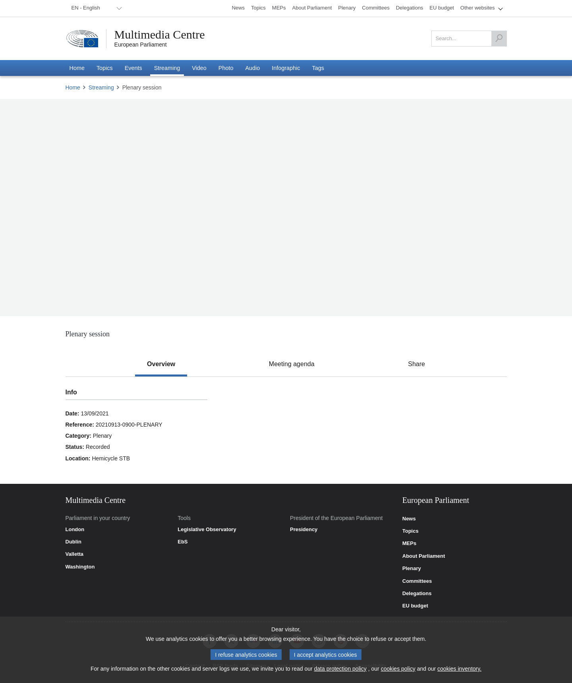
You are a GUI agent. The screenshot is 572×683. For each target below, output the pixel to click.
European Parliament (140, 44)
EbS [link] (182, 542)
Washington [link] (80, 567)
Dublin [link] (73, 542)
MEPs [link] (409, 543)
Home (73, 87)
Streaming (101, 87)
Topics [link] (410, 531)
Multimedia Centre (159, 34)
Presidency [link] (303, 529)
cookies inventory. (459, 669)
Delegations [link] (417, 593)
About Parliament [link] (423, 556)
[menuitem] (95, 8)
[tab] (161, 364)
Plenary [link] (411, 568)
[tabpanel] (286, 430)
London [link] (75, 529)
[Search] (498, 38)
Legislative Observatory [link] (207, 529)
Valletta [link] (75, 554)
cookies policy (398, 669)
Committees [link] (417, 581)
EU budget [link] (415, 606)
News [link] (409, 519)
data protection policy (340, 669)
